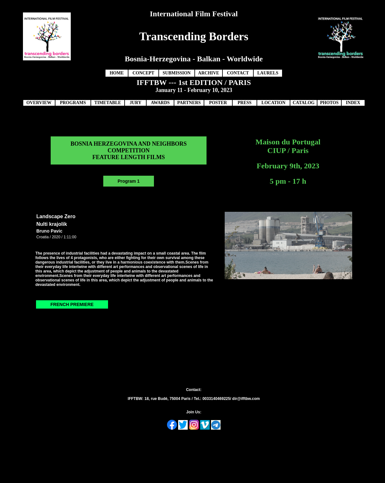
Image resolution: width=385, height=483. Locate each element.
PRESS (244, 102)
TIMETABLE (107, 102)
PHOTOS (329, 102)
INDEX (353, 102)
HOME (117, 73)
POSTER (218, 102)
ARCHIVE (208, 73)
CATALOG (304, 102)
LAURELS (267, 73)
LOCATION (273, 102)
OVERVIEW (39, 102)
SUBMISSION (177, 73)
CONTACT (238, 73)
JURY (136, 102)
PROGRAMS (73, 102)
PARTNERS (189, 102)
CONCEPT (143, 73)
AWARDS (160, 102)
